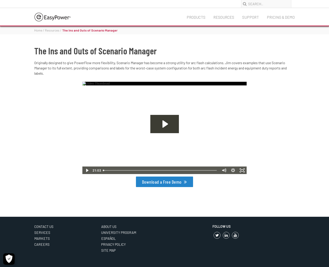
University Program (118, 232)
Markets (42, 238)
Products (196, 17)
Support (250, 17)
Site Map (108, 250)
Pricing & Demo (281, 17)
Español (108, 238)
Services (42, 232)
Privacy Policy (113, 244)
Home (38, 30)
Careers (42, 244)
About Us (109, 227)
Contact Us (43, 227)
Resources (223, 17)
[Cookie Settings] (9, 259)
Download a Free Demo (162, 182)
